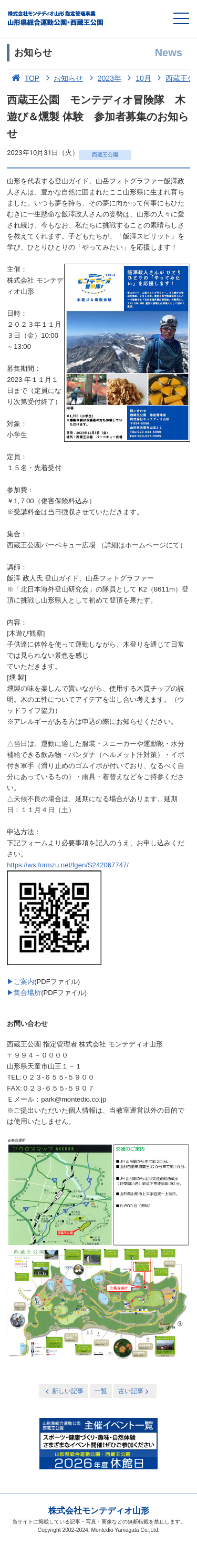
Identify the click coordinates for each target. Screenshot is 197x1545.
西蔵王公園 (105, 155)
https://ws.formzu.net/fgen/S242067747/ (68, 865)
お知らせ (63, 78)
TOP (23, 78)
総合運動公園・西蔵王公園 (56, 18)
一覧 (101, 1391)
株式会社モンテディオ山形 (98, 1510)
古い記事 (134, 1391)
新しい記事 (64, 1391)
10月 (137, 78)
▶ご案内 (20, 982)
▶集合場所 (24, 993)
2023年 (103, 78)
